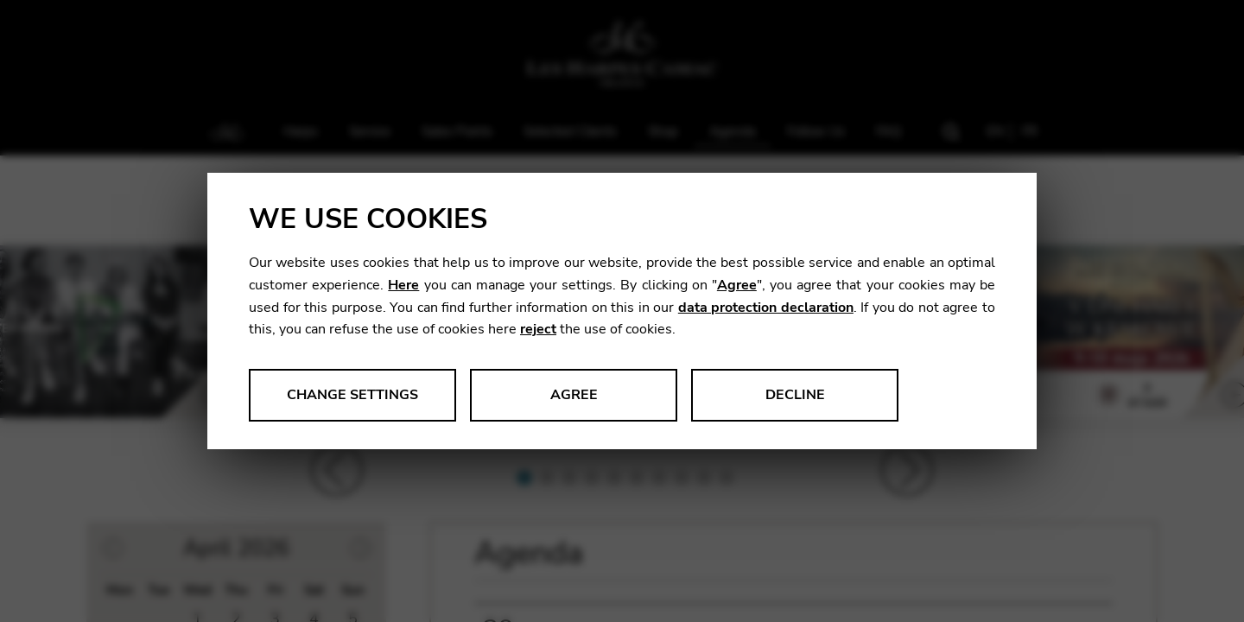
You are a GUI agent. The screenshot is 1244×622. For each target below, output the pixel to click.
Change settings (352, 394)
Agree (737, 285)
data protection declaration (766, 307)
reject (538, 329)
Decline (795, 394)
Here (403, 285)
